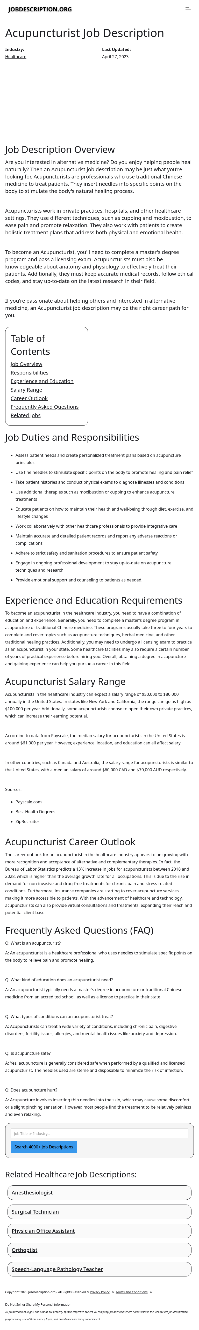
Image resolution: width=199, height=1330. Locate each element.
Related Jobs (26, 415)
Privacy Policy (100, 1292)
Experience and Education (42, 381)
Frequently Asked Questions (45, 406)
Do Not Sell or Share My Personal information (38, 1304)
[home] (40, 9)
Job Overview (26, 364)
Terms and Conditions (132, 1292)
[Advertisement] (99, 101)
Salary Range (26, 389)
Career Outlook (29, 398)
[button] (188, 10)
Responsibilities (29, 372)
